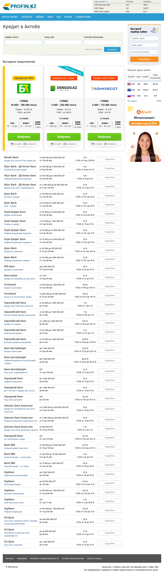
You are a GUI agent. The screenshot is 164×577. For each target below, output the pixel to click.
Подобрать (112, 49)
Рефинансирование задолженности (20, 421)
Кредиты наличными (13, 270)
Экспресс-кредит (12, 197)
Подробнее (110, 159)
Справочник (83, 16)
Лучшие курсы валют (139, 70)
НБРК (158, 101)
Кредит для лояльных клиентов (18, 306)
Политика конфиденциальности (44, 558)
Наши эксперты (94, 558)
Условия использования (73, 558)
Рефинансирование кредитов (17, 179)
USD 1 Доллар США (102, 5)
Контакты (10, 558)
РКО (58, 16)
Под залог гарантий (13, 545)
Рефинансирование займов (17, 260)
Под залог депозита (13, 400)
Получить (23, 137)
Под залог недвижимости (15, 372)
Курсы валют (10, 16)
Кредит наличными (13, 215)
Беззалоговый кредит (14, 493)
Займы (40, 16)
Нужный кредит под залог (16, 448)
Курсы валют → (100, 1)
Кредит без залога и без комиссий (20, 160)
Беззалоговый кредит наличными (19, 315)
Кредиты (26, 16)
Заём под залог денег (14, 503)
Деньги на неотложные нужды (18, 297)
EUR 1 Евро (99, 8)
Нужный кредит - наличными (17, 457)
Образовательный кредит (16, 475)
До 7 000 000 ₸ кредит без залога (19, 391)
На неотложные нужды (14, 439)
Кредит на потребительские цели (19, 279)
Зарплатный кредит (13, 333)
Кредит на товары (12, 324)
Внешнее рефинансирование (17, 342)
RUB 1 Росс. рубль (101, 11)
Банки (68, 16)
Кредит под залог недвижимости (19, 188)
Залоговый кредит (12, 484)
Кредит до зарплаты (13, 251)
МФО (50, 16)
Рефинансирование (13, 381)
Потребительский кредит (15, 170)
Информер (22, 558)
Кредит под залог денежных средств (21, 430)
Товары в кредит (11, 224)
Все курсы (132, 101)
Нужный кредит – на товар (16, 466)
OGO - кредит (10, 206)
